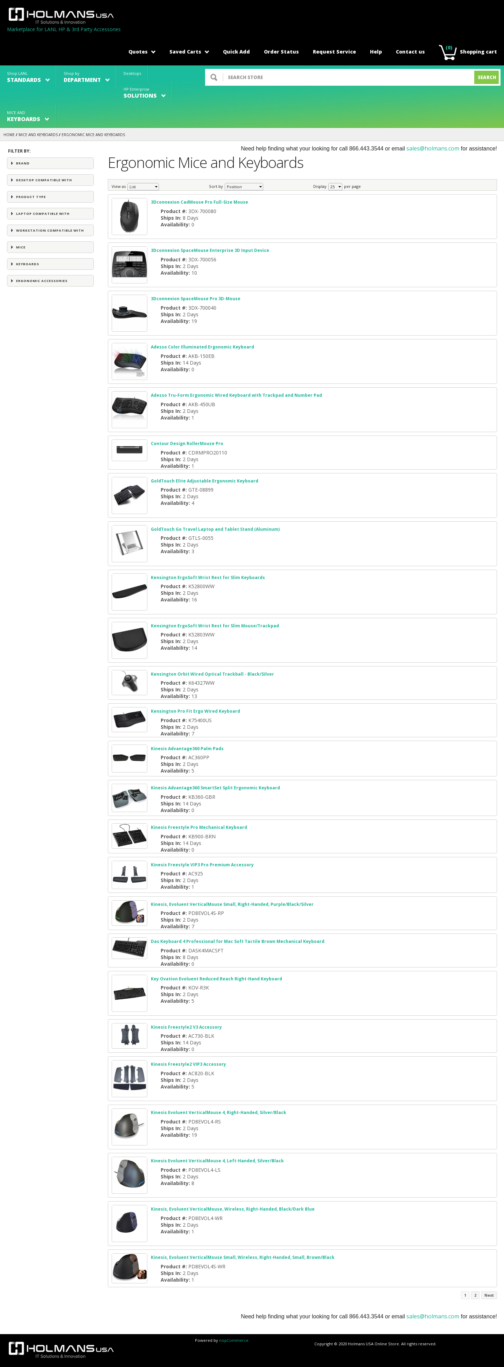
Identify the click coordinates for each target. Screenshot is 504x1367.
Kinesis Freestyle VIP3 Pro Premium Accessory (202, 865)
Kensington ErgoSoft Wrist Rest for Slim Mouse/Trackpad (215, 626)
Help (376, 51)
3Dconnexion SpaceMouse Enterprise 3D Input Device (210, 250)
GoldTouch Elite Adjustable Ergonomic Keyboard (204, 481)
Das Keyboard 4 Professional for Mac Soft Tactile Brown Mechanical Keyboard (237, 941)
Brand (23, 163)
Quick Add (236, 51)
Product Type (31, 197)
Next (489, 1295)
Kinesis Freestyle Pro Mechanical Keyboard (199, 827)
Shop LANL (28, 77)
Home (9, 134)
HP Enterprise (145, 92)
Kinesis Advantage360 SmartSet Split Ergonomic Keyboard (215, 788)
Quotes (141, 51)
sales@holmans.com (432, 148)
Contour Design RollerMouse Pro (187, 443)
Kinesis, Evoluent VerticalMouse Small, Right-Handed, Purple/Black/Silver (232, 904)
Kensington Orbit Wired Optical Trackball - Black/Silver (212, 674)
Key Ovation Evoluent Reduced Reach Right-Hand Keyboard (216, 979)
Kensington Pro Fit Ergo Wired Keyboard (195, 711)
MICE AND (28, 116)
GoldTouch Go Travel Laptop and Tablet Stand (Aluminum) (215, 529)
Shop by (87, 77)
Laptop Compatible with (43, 213)
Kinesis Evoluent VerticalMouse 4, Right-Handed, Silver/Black (218, 1112)
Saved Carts (189, 51)
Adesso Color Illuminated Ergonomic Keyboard (202, 347)
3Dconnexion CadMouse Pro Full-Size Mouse (199, 202)
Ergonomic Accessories (42, 281)
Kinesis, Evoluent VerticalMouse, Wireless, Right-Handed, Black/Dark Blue (233, 1209)
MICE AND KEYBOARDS (38, 134)
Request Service (334, 51)
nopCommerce (233, 1340)
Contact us (410, 51)
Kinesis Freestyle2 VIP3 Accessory (188, 1064)
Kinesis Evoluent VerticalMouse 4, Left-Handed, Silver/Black (217, 1161)
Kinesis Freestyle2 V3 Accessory (186, 1027)
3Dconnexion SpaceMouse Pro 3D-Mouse (195, 299)
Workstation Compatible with (50, 230)
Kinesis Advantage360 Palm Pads (187, 749)
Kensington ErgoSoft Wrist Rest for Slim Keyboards (208, 577)
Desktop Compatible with (44, 180)
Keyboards (27, 264)
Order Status (281, 51)
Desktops (132, 73)
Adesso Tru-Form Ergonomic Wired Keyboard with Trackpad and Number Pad (236, 395)
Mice (21, 247)
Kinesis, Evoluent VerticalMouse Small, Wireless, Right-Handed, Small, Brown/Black (243, 1257)
